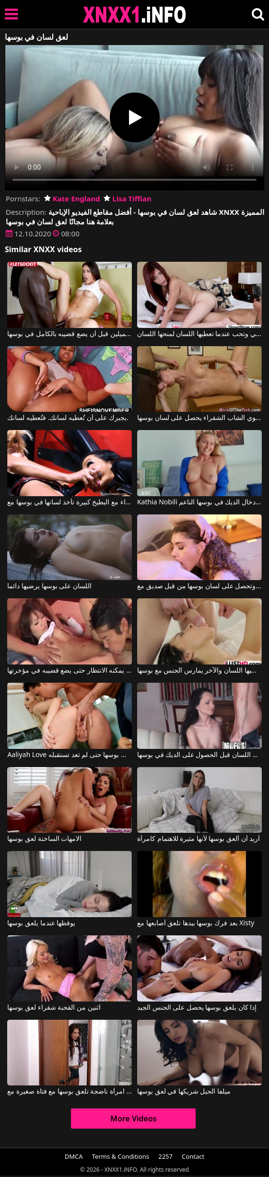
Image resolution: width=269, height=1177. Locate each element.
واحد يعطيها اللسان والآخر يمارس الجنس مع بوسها (199, 671)
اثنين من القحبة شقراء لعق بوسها (53, 1008)
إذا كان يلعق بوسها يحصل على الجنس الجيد (197, 1008)
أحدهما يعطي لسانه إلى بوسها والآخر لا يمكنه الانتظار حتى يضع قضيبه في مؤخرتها (69, 671)
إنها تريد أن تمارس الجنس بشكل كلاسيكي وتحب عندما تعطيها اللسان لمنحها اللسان (199, 334)
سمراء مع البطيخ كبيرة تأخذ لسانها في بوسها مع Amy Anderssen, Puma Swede (69, 502)
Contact (193, 1156)
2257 (165, 1156)
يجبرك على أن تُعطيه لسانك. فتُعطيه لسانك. (67, 418)
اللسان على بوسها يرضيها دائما (49, 586)
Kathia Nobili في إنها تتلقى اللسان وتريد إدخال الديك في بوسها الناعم (199, 502)
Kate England (72, 198)
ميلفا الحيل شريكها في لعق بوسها (184, 1091)
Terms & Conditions (120, 1156)
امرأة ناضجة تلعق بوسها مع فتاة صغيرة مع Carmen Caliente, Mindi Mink (69, 1091)
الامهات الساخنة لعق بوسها (44, 839)
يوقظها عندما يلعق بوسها (41, 923)
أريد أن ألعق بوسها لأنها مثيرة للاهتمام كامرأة (198, 839)
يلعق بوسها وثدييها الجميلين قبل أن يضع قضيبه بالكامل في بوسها (69, 334)
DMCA (74, 1156)
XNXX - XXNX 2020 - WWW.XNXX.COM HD (134, 14)
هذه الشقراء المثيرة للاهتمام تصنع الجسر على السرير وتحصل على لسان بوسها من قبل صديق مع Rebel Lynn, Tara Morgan (199, 586)
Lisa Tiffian (127, 198)
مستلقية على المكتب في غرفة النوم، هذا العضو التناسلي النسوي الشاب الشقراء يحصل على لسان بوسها (199, 418)
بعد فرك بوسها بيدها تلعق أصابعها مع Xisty (195, 923)
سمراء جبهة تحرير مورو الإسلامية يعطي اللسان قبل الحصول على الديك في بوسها (199, 755)
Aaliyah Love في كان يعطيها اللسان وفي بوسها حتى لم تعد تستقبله (69, 755)
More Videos (133, 1118)
